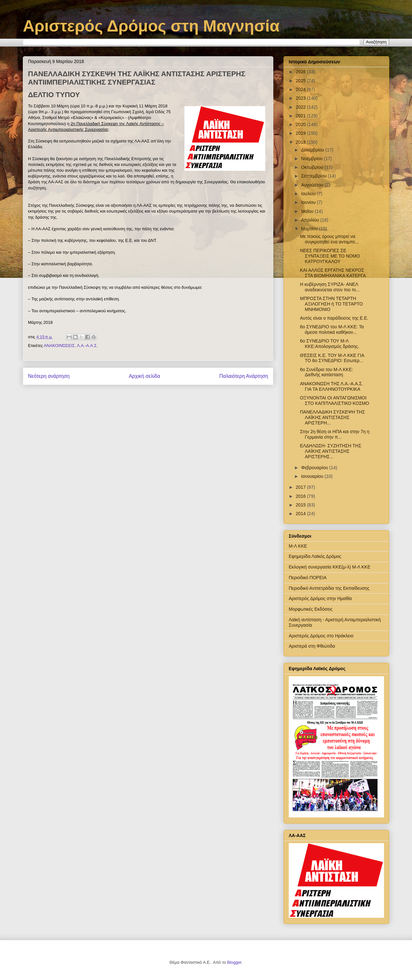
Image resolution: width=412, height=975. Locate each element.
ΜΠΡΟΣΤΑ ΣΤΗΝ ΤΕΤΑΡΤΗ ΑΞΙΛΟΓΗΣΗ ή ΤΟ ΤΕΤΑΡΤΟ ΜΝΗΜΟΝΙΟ (331, 304)
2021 (301, 115)
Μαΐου (307, 211)
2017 (301, 487)
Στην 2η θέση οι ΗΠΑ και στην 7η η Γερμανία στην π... (334, 434)
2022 (301, 107)
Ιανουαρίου (312, 476)
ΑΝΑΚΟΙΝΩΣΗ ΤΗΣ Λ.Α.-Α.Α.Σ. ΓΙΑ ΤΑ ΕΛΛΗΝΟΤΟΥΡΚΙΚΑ (331, 386)
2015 (301, 504)
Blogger (234, 962)
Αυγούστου (312, 184)
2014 (301, 513)
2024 (301, 89)
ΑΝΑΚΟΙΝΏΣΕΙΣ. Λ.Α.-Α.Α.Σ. (71, 345)
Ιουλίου (309, 193)
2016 (301, 496)
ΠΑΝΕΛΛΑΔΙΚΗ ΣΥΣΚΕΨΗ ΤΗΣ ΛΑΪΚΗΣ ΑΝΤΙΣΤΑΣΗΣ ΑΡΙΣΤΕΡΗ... (332, 417)
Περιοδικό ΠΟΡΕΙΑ (308, 577)
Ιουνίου (309, 202)
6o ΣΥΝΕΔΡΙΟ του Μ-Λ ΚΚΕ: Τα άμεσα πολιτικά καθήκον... (332, 329)
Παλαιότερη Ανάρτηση (243, 376)
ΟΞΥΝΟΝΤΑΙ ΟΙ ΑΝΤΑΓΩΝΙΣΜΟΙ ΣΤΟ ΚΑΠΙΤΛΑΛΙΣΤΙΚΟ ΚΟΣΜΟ (334, 400)
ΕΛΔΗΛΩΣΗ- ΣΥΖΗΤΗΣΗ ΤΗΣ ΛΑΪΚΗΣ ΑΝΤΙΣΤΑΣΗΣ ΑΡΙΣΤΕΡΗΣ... (330, 451)
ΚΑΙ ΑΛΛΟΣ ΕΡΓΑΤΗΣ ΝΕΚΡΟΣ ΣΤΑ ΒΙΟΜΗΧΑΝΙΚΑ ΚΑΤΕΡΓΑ (333, 273)
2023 (301, 98)
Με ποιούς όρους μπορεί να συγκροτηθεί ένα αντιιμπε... (329, 239)
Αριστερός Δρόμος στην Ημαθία (320, 598)
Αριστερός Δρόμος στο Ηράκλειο (321, 635)
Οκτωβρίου (312, 167)
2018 (301, 142)
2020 (301, 124)
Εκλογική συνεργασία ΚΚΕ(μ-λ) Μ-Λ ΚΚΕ (329, 567)
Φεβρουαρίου (315, 467)
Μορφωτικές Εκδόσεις (310, 609)
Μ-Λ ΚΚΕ (298, 546)
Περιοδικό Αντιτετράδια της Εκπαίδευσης (329, 588)
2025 (301, 80)
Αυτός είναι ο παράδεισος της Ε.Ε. (334, 318)
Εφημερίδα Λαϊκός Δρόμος (315, 556)
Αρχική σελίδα (144, 376)
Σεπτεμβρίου (314, 175)
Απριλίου (310, 220)
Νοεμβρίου (312, 158)
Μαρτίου (310, 228)
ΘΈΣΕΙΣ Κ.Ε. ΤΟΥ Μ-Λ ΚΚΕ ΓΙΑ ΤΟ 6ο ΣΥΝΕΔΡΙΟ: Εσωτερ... (332, 358)
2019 (301, 133)
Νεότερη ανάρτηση (49, 376)
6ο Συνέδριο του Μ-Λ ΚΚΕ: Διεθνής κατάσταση (326, 372)
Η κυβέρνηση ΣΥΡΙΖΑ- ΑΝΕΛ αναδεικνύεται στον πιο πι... (330, 287)
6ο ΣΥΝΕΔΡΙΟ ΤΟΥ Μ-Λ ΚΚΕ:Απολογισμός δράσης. (329, 343)
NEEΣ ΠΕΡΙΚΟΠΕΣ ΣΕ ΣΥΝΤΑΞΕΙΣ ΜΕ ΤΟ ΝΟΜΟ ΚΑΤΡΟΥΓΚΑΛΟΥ (330, 256)
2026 (301, 71)
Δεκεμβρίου (313, 149)
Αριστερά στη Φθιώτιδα (312, 646)
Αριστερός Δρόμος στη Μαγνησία (151, 26)
